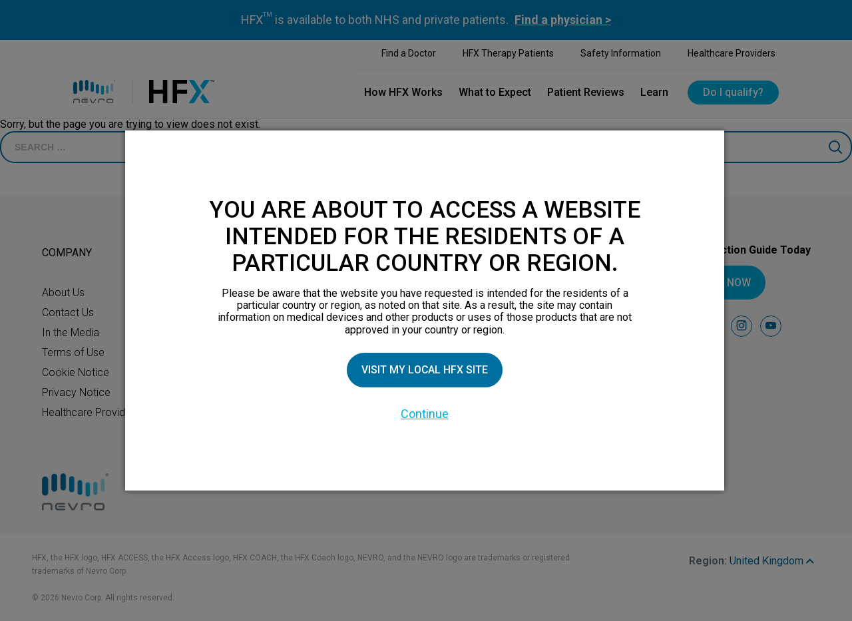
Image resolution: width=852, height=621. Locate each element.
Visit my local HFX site (424, 369)
